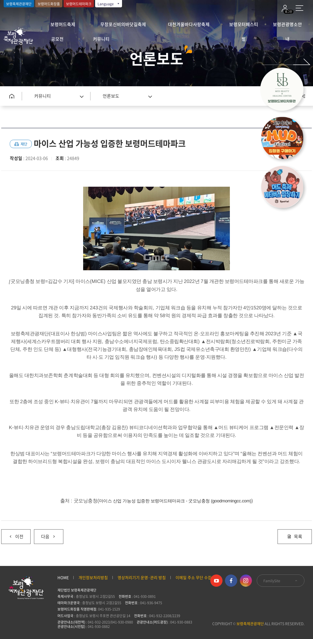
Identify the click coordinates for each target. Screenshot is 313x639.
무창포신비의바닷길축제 (123, 24)
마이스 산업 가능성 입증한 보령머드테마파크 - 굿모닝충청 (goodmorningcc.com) (175, 500)
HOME (63, 577)
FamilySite (280, 580)
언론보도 (111, 96)
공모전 (57, 39)
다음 (45, 535)
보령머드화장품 (49, 3)
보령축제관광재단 (19, 3)
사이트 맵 (299, 8)
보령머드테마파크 (78, 3)
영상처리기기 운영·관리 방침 (142, 577)
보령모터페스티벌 (243, 26)
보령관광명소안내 (287, 26)
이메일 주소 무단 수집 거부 (198, 577)
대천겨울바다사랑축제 (189, 24)
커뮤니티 (101, 39)
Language (109, 3)
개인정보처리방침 (93, 577)
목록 (294, 536)
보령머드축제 (62, 24)
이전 (12, 535)
